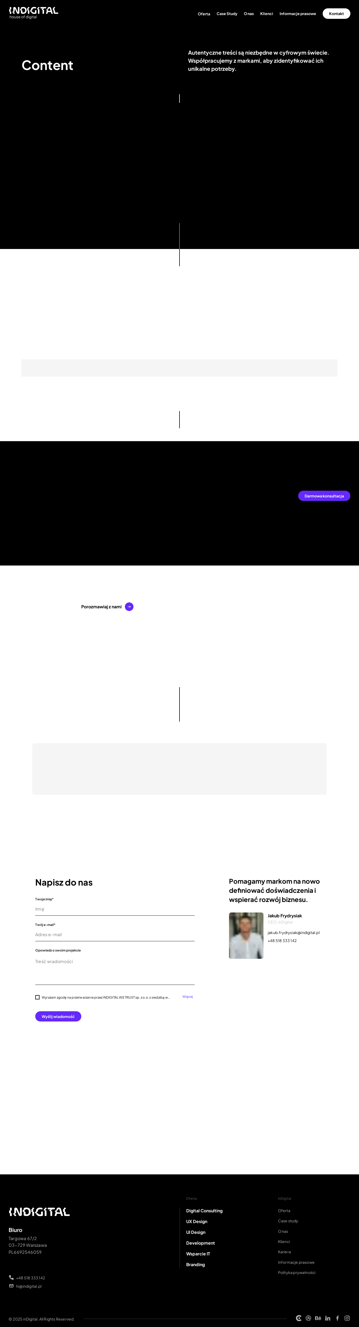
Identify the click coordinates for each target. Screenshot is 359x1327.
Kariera (284, 1251)
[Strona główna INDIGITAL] (34, 13)
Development (200, 1243)
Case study (288, 1220)
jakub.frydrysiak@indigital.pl (294, 932)
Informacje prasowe (298, 13)
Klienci (266, 13)
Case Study (227, 13)
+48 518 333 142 (282, 940)
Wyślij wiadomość (58, 1016)
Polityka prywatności (297, 1272)
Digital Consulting (204, 1210)
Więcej (187, 997)
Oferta (204, 13)
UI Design (195, 1232)
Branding (195, 1264)
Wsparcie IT (198, 1253)
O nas (249, 13)
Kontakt (336, 13)
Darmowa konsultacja (324, 495)
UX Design (196, 1221)
